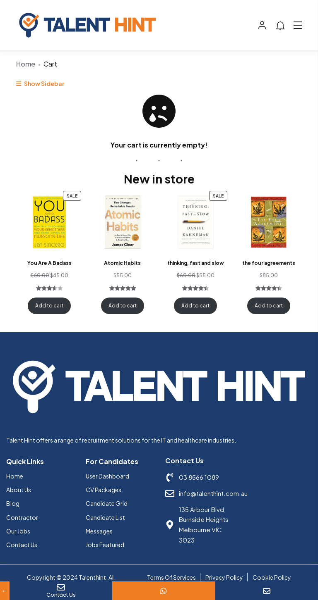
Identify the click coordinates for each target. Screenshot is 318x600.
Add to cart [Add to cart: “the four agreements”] (269, 305)
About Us (18, 489)
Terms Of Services (171, 577)
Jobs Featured (105, 544)
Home (25, 64)
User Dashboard (107, 476)
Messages (99, 531)
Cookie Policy (272, 577)
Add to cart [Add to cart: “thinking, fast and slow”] (195, 305)
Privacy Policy (224, 577)
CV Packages (103, 489)
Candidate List (105, 517)
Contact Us (21, 544)
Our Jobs (18, 531)
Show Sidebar (40, 83)
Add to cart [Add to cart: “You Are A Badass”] (49, 305)
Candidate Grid (107, 503)
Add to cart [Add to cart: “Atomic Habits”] (122, 305)
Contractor (22, 517)
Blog (12, 503)
